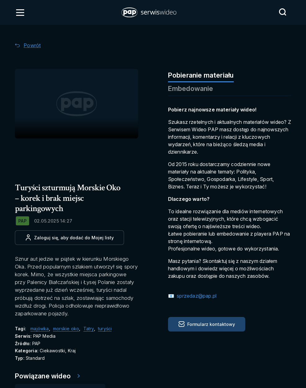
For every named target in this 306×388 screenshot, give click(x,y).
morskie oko (66, 328)
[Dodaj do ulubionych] (69, 237)
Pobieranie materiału (201, 75)
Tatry (88, 328)
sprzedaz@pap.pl (195, 296)
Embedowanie (190, 88)
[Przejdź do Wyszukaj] (282, 12)
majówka (39, 328)
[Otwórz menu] (20, 12)
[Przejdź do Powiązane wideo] (49, 376)
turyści (105, 328)
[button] (149, 12)
